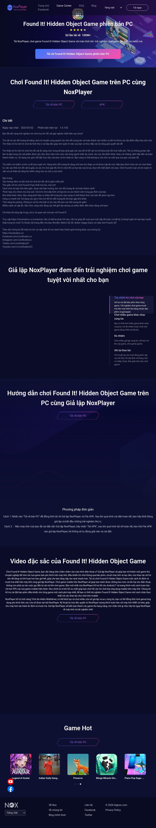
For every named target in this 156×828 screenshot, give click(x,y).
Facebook (43, 9)
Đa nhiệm (119, 335)
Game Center (64, 5)
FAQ (81, 5)
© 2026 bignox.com (116, 805)
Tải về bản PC (54, 104)
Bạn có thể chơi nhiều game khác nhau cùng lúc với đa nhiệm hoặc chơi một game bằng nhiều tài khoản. (131, 326)
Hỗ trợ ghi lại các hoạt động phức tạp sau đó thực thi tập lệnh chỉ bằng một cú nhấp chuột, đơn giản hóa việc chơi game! (131, 360)
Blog (93, 5)
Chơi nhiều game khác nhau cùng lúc (129, 316)
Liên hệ (89, 805)
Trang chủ (43, 5)
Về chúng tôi (55, 810)
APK (102, 104)
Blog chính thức (57, 815)
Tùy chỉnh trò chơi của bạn (129, 297)
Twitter (88, 815)
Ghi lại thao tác (122, 350)
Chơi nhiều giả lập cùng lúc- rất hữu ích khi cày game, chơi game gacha (131, 342)
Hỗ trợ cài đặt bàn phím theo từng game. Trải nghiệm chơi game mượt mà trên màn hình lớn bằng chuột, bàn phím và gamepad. (131, 307)
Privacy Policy (113, 810)
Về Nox (53, 805)
